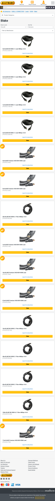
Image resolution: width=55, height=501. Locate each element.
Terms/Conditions (33, 468)
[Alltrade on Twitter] (47, 7)
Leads (27, 11)
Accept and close (40, 497)
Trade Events (31, 462)
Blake (35, 11)
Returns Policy (4, 472)
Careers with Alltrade (33, 464)
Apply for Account (5, 462)
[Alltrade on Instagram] (53, 7)
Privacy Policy (32, 466)
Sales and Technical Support (8, 470)
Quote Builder (31, 470)
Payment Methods (33, 460)
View (27, 56)
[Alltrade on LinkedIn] (51, 7)
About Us (3, 460)
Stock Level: (4, 25)
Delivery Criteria (5, 466)
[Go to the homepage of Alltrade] (8, 3)
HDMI (31, 11)
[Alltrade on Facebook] (49, 7)
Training (3, 468)
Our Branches (4, 464)
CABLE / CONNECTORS (18, 11)
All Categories (6, 11)
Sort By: (30, 25)
